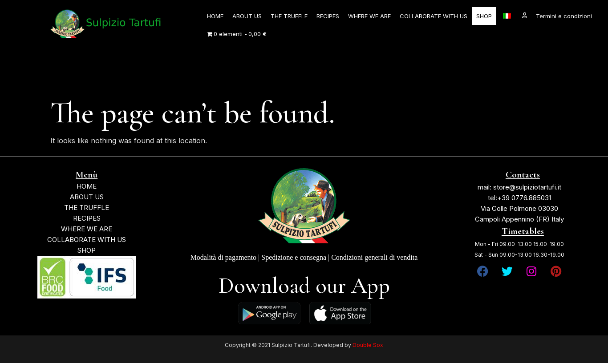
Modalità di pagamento (223, 257)
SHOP (484, 16)
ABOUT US (247, 16)
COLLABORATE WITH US (433, 16)
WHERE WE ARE (369, 16)
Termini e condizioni (564, 16)
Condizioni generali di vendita (374, 257)
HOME (215, 16)
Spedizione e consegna (293, 257)
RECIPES (327, 16)
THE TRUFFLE (289, 16)
